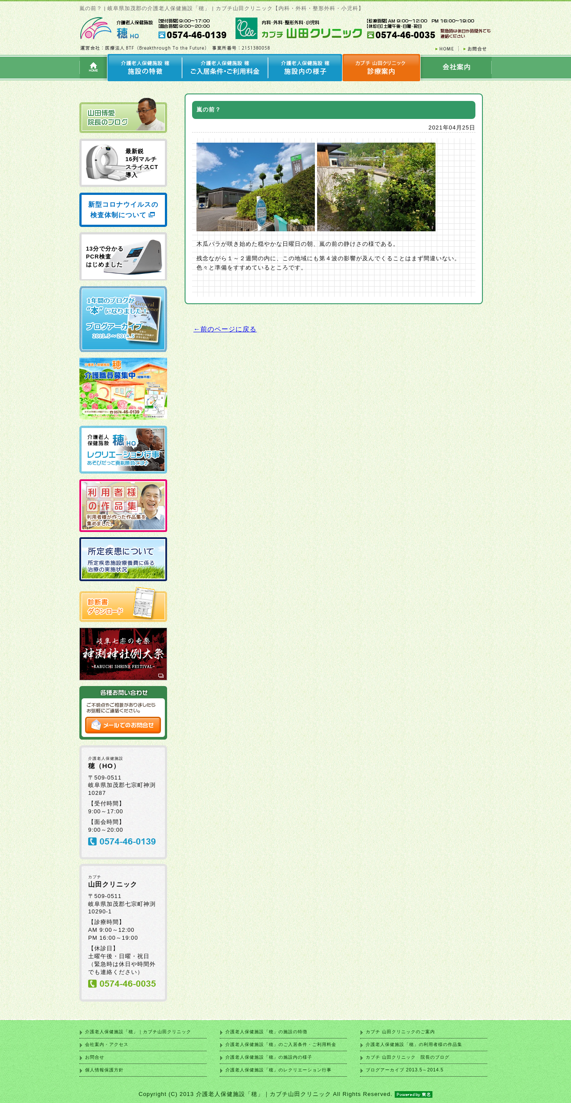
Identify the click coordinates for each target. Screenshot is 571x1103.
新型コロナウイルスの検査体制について (123, 210)
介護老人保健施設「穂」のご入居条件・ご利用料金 (280, 1044)
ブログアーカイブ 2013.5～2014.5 (404, 1069)
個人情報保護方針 (104, 1069)
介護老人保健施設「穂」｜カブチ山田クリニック (138, 1031)
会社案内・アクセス (106, 1044)
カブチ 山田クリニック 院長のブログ (408, 1057)
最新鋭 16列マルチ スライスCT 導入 (141, 163)
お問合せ (94, 1057)
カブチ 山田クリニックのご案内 (400, 1031)
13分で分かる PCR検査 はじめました (105, 256)
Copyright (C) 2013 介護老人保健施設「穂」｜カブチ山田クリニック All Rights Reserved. (285, 1094)
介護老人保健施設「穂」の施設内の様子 (268, 1057)
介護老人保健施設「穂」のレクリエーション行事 (278, 1069)
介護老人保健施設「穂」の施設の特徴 (266, 1031)
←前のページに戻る (225, 329)
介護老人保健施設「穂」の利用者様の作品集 (414, 1044)
